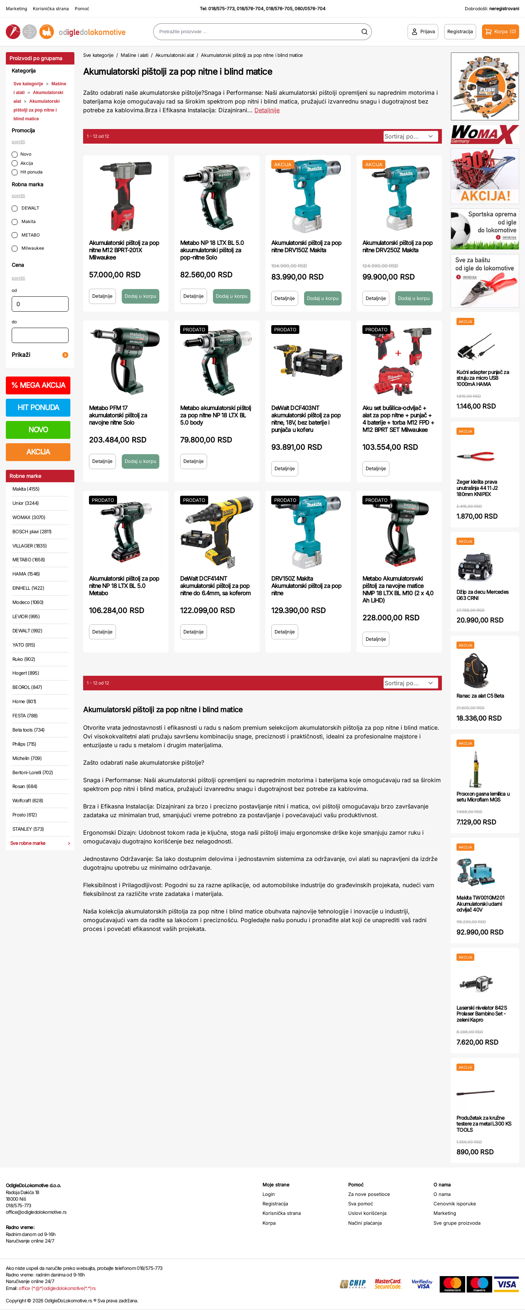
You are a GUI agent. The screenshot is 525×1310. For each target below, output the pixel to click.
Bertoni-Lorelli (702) (32, 772)
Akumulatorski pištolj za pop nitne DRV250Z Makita (397, 246)
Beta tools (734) (28, 730)
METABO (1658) (28, 559)
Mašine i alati (134, 55)
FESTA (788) (25, 715)
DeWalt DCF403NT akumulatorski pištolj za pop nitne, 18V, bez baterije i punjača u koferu (306, 418)
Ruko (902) (23, 659)
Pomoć (82, 8)
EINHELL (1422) (28, 588)
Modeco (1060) (28, 602)
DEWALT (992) (27, 630)
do (14, 321)
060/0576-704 (310, 8)
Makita (24, 222)
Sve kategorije (28, 83)
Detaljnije (102, 296)
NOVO (38, 429)
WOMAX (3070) (28, 517)
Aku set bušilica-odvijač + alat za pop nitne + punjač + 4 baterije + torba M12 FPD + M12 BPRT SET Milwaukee (398, 418)
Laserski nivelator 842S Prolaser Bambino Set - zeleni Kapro (481, 1014)
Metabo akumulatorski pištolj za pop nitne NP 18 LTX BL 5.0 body (215, 415)
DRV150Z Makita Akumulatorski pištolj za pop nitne (306, 586)
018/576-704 (250, 8)
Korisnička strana (51, 8)
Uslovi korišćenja (367, 1213)
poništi (18, 141)
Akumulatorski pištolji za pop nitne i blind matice (36, 110)
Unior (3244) (25, 503)
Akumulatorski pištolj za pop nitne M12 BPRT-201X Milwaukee (124, 250)
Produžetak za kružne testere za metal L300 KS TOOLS (483, 1124)
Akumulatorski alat (174, 55)
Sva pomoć (360, 1203)
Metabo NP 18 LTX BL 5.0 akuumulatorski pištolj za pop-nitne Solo (212, 250)
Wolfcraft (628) (27, 800)
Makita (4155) (26, 489)
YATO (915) (23, 645)
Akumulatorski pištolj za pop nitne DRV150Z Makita (306, 246)
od (14, 290)
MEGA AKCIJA (38, 385)
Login (268, 1194)
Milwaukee (28, 248)
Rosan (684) (25, 786)
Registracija (275, 1203)
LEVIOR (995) (26, 616)
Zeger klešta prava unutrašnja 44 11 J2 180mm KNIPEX (477, 488)
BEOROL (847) (27, 687)
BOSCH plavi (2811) (31, 531)
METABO (26, 235)
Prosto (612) (24, 815)
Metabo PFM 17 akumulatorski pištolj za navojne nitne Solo (118, 415)
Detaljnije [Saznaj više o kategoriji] (267, 110)
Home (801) (24, 701)
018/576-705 (279, 8)
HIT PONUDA (38, 407)
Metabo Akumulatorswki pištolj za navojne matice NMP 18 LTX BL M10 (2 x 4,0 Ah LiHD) (397, 589)
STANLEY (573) (28, 829)
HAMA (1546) (26, 574)
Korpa (269, 1223)
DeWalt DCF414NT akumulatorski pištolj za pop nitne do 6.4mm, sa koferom (215, 586)
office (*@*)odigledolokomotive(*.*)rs (57, 1288)
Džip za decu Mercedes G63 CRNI (482, 595)
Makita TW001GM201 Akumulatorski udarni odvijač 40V (480, 903)
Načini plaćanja (365, 1223)
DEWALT (25, 208)
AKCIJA (38, 452)
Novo (21, 154)
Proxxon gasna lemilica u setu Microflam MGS (482, 797)
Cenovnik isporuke (454, 1203)
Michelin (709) (27, 758)
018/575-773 (221, 8)
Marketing (16, 8)
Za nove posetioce (369, 1194)
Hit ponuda (27, 172)
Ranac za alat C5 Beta (480, 696)
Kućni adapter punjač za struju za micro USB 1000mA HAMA (482, 378)
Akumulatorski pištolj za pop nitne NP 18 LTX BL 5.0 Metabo (124, 586)
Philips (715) (24, 744)
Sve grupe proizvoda (457, 1223)
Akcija (22, 163)
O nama (442, 1194)
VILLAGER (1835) (29, 546)
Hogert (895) (25, 673)
